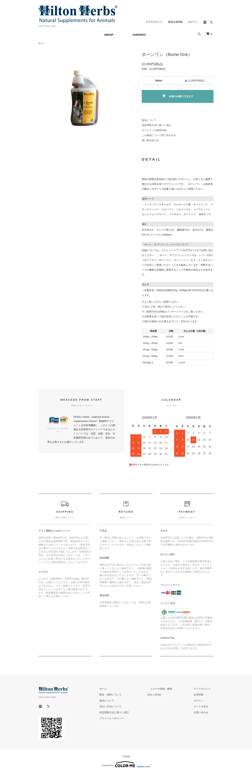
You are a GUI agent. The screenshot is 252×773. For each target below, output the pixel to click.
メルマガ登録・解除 (170, 689)
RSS (161, 695)
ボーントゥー (181, 260)
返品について (149, 120)
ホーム (41, 43)
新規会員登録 (175, 21)
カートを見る (203, 707)
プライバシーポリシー (125, 718)
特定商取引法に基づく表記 (156, 125)
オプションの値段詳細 (154, 130)
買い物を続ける (150, 140)
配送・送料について (124, 695)
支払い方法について (124, 707)
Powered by (126, 764)
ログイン (193, 21)
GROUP (108, 34)
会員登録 (201, 695)
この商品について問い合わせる (159, 135)
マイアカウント (154, 21)
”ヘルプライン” (187, 250)
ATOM (169, 695)
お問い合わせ (203, 712)
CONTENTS (139, 34)
